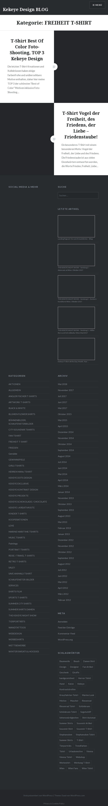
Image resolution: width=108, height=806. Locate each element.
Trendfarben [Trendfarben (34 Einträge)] (81, 745)
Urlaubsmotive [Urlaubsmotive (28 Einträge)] (76, 751)
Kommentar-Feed (66, 633)
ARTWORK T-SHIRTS (19, 402)
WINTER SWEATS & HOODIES (24, 651)
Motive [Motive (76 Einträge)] (62, 700)
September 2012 (66, 558)
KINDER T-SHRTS (18, 513)
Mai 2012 (62, 582)
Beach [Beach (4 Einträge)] (76, 661)
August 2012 (64, 564)
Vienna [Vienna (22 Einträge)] (89, 751)
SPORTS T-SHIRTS (18, 597)
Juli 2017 (62, 396)
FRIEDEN (13, 447)
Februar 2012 (64, 600)
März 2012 (63, 594)
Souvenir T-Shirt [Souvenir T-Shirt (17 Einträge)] (84, 729)
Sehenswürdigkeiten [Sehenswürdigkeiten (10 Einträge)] (69, 717)
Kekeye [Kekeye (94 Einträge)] (80, 683)
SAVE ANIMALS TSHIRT (20, 573)
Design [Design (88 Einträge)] (62, 667)
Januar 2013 (64, 534)
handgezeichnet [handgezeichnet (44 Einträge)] (66, 678)
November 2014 (66, 438)
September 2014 (66, 450)
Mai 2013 (62, 522)
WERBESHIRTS (16, 639)
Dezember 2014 (65, 432)
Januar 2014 (64, 492)
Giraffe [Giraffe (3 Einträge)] (75, 672)
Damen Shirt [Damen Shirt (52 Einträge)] (89, 661)
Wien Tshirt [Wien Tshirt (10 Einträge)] (87, 768)
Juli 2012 (62, 570)
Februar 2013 (64, 528)
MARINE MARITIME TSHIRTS (23, 531)
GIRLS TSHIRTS (16, 465)
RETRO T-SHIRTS (17, 561)
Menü (98, 5)
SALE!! (12, 567)
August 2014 (64, 456)
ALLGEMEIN (15, 390)
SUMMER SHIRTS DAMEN (22, 609)
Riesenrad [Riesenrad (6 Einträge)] (86, 700)
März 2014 (63, 486)
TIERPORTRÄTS (17, 621)
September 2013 (66, 510)
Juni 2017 (62, 402)
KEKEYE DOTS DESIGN (20, 477)
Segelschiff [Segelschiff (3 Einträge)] (85, 712)
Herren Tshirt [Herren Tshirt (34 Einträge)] (84, 678)
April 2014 (63, 480)
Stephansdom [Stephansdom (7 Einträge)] (65, 734)
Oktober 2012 (65, 552)
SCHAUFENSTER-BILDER (21, 579)
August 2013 (64, 516)
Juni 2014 (62, 468)
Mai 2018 (62, 384)
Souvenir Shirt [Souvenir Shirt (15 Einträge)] (66, 729)
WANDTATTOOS (17, 627)
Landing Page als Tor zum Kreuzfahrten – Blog (75, 239)
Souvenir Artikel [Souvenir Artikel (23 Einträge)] (84, 723)
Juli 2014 (62, 462)
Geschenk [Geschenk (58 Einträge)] (64, 672)
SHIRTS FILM (15, 591)
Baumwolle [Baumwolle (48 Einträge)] (64, 661)
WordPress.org (65, 639)
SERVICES (13, 585)
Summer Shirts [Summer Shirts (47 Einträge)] (66, 740)
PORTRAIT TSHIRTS (19, 549)
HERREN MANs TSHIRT (20, 471)
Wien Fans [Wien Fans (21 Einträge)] (73, 768)
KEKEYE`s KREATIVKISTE (22, 507)
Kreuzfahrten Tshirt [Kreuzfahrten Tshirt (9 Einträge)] (68, 695)
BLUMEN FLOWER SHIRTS (22, 414)
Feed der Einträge (66, 627)
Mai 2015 (62, 420)
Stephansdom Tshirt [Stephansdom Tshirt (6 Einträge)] (85, 734)
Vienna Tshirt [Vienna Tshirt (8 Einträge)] (65, 757)
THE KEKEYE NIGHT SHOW (22, 615)
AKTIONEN (14, 384)
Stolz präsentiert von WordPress (38, 795)
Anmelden (62, 621)
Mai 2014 (62, 474)
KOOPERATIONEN (18, 519)
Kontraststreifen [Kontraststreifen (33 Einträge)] (67, 689)
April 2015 (63, 426)
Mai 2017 (62, 408)
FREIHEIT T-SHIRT (18, 441)
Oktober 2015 (65, 414)
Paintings (13, 543)
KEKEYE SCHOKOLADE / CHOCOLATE (28, 501)
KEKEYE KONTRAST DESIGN (23, 489)
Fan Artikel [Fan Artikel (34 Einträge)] (88, 667)
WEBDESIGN (15, 633)
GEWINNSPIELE (17, 459)
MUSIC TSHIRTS (17, 537)
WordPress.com (77, 795)
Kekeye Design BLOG (25, 9)
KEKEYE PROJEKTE (18, 495)
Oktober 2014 (65, 444)
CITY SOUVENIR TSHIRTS (22, 429)
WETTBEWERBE (17, 645)
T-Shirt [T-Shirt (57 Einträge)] (80, 740)
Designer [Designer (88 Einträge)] (74, 667)
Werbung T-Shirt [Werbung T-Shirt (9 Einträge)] (82, 762)
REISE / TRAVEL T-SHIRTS (22, 555)
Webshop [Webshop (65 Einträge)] (80, 757)
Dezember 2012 (65, 540)
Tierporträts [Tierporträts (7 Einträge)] (65, 745)
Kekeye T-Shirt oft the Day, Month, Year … (73, 361)
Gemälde (13, 453)
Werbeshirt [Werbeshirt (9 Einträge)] (64, 762)
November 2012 (66, 546)
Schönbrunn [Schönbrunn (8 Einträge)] (84, 706)
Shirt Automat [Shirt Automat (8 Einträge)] (89, 717)
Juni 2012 (62, 576)
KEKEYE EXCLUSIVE (19, 483)
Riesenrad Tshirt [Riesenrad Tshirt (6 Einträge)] (67, 706)
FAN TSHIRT (15, 435)
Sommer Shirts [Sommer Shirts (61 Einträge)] (66, 723)
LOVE (11, 525)
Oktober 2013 (65, 504)
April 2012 (63, 588)
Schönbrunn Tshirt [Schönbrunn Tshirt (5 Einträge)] (68, 712)
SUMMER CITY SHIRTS (20, 603)
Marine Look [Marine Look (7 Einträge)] (88, 695)
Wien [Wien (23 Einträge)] (61, 768)
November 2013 (66, 498)
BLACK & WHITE (17, 408)
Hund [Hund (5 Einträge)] (61, 683)
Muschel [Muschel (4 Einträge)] (74, 700)
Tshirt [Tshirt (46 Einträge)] (62, 751)
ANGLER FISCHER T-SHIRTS (23, 396)
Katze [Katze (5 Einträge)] (71, 683)
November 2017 (66, 390)
